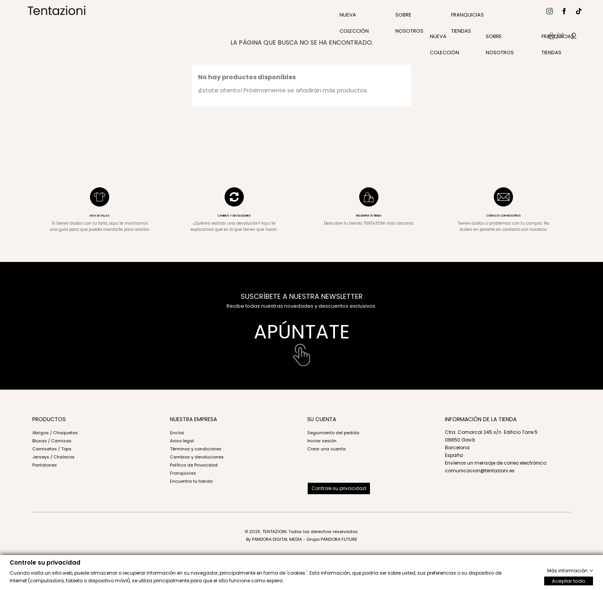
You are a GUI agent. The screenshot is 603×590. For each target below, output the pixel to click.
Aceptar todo (568, 580)
